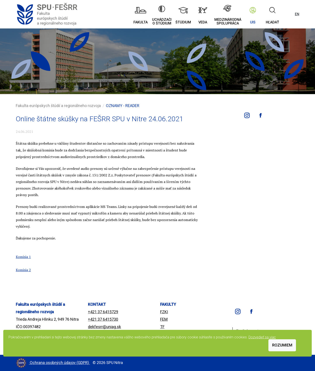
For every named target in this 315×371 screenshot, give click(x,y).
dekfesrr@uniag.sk (104, 326)
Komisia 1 (23, 256)
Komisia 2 (23, 269)
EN (297, 14)
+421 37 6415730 (103, 319)
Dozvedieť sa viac (262, 337)
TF (162, 326)
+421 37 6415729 (103, 311)
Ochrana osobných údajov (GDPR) (60, 362)
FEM (164, 319)
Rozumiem (282, 345)
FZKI (164, 311)
